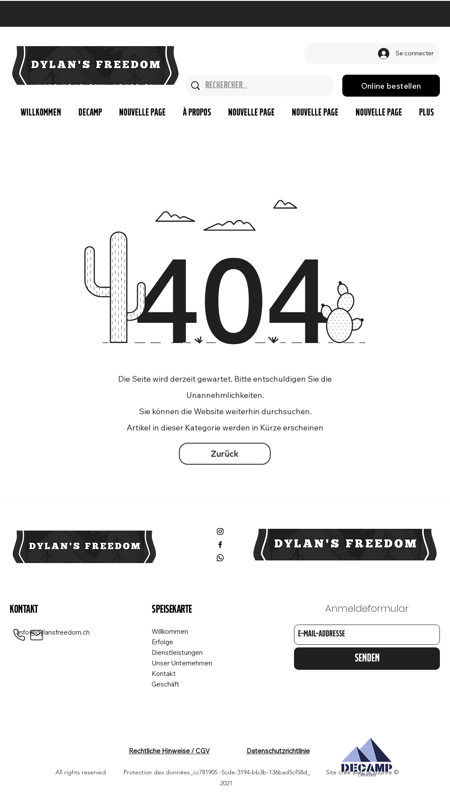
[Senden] (367, 658)
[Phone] (19, 635)
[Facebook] (220, 544)
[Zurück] (225, 454)
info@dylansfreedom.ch (54, 632)
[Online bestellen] (391, 86)
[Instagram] (220, 531)
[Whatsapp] (220, 557)
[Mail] (36, 635)
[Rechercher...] (260, 86)
